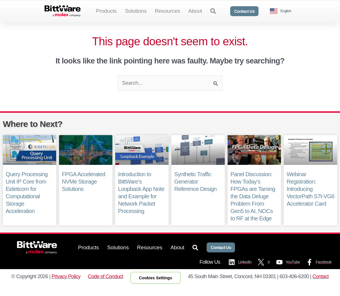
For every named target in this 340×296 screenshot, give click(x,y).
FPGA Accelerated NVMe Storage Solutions (83, 190)
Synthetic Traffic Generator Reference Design (195, 190)
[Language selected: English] (282, 11)
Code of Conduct (105, 285)
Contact (320, 285)
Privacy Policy (66, 285)
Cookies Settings (155, 287)
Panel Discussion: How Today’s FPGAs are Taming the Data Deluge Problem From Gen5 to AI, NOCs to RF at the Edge (252, 205)
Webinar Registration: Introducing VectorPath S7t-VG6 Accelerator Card (310, 198)
